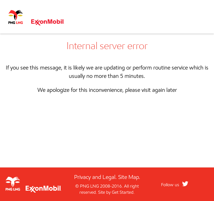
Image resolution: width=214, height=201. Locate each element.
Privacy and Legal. (95, 177)
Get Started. (123, 192)
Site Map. (129, 177)
